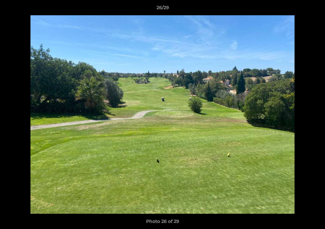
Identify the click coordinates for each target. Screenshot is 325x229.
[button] (313, 9)
